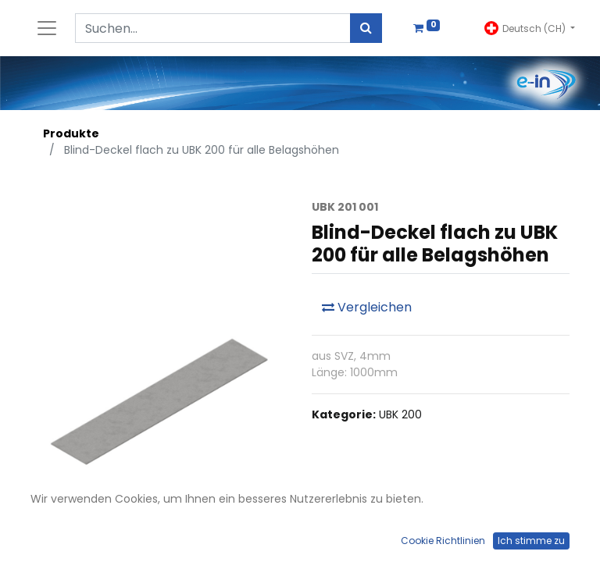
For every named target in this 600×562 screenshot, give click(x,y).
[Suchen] (366, 28)
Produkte (71, 133)
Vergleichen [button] (367, 307)
